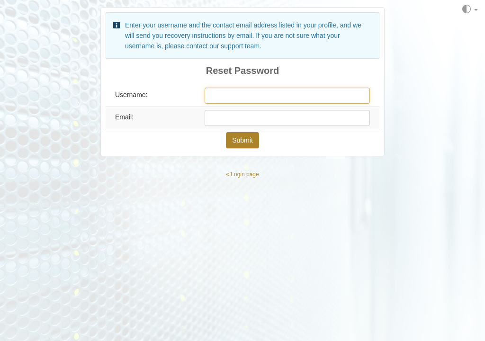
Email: (124, 117)
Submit (242, 140)
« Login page (242, 174)
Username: (131, 95)
